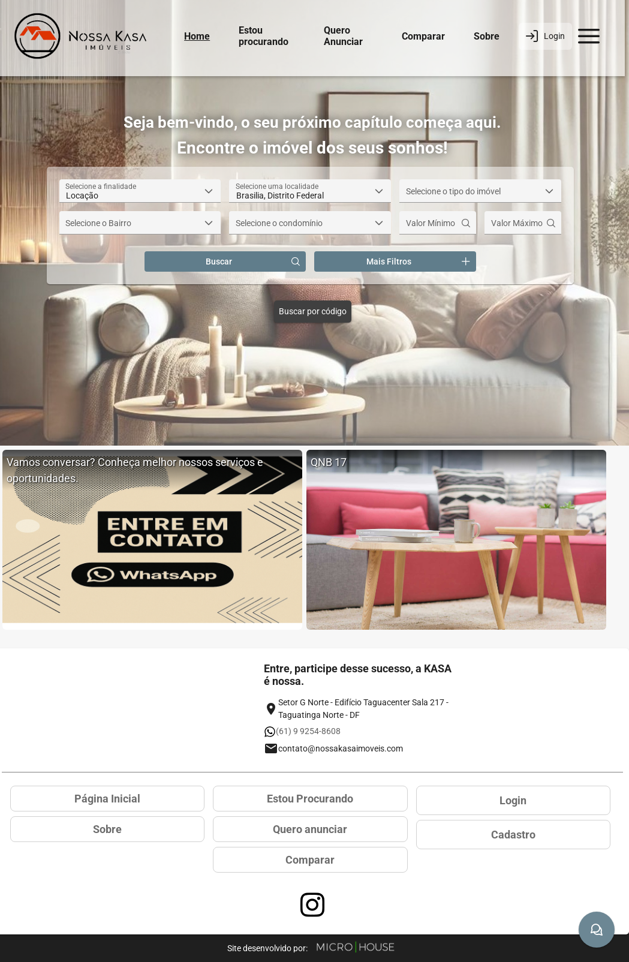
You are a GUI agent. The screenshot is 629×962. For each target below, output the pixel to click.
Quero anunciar (310, 829)
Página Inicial (107, 798)
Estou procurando (263, 36)
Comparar (423, 36)
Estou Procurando (310, 798)
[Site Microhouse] (356, 948)
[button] (209, 191)
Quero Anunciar (343, 36)
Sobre (486, 36)
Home (197, 36)
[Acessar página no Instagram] (312, 905)
